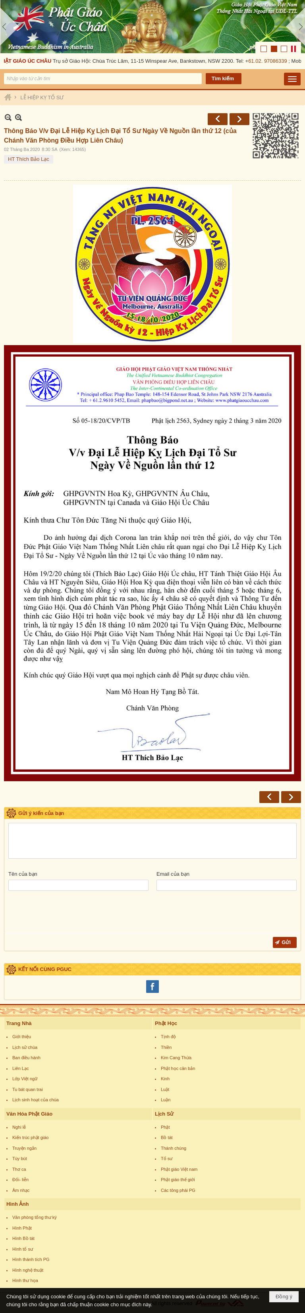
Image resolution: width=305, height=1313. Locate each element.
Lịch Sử (164, 1114)
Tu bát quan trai (27, 1089)
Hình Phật (22, 1228)
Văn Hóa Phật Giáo (29, 1114)
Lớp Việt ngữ (24, 1078)
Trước (218, 119)
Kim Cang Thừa (176, 1057)
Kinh (165, 1078)
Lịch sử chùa (24, 1047)
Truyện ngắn (24, 1148)
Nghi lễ (19, 1127)
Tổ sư (166, 1158)
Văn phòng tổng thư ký (34, 1217)
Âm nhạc (20, 1190)
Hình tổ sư (22, 1249)
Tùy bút (19, 1158)
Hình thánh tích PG (31, 1259)
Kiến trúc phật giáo (30, 1137)
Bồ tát (167, 1137)
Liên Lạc (20, 1068)
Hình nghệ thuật (27, 1270)
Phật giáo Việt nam (179, 1169)
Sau (239, 119)
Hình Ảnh (17, 1204)
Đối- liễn (20, 1179)
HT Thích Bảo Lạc (28, 159)
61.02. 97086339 (268, 61)
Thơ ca (19, 1169)
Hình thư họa (25, 1280)
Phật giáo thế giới (178, 1179)
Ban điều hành (26, 1057)
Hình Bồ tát (23, 1238)
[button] (292, 79)
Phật (165, 1127)
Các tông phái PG (178, 1190)
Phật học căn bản (178, 1068)
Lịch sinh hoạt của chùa (35, 1099)
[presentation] (68, 914)
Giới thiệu (21, 1036)
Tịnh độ (168, 1036)
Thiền (166, 1047)
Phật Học (166, 1023)
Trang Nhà (19, 1023)
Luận (165, 1099)
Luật (165, 1089)
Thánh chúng (173, 1148)
